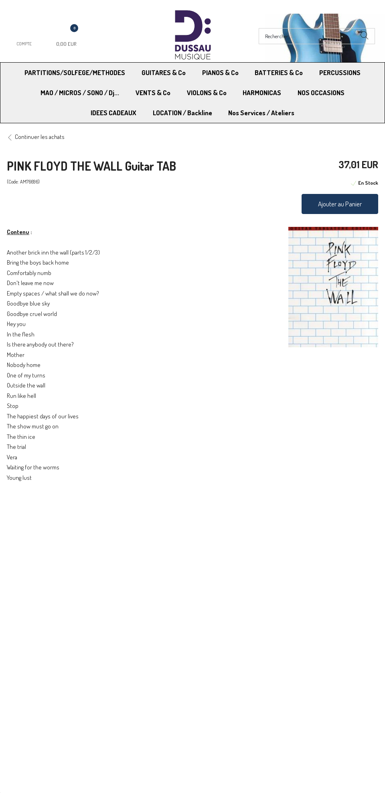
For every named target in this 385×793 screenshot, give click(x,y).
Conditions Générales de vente (232, 529)
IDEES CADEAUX (113, 112)
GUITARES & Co (164, 72)
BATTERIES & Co (279, 72)
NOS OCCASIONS (321, 92)
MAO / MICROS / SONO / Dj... (80, 92)
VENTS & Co (153, 92)
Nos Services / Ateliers (261, 112)
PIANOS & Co (220, 72)
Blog (290, 549)
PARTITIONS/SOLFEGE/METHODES (74, 72)
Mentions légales (305, 529)
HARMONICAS (262, 92)
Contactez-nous (123, 549)
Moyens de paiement (129, 529)
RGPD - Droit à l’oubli (38, 549)
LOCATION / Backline (182, 112)
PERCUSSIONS (340, 72)
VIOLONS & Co (207, 92)
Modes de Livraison (37, 529)
